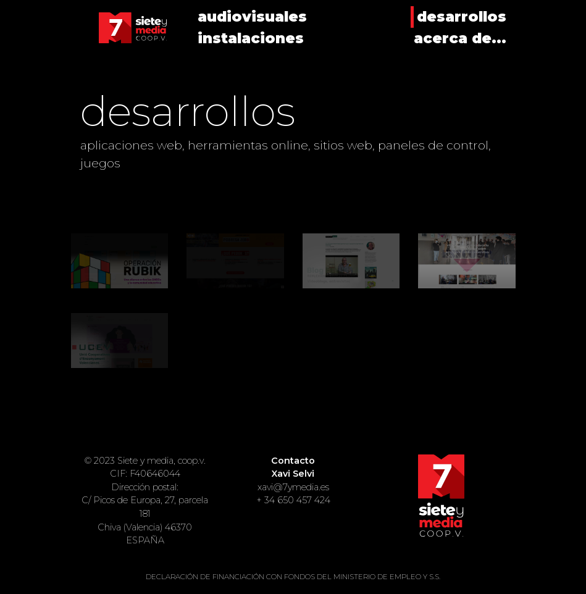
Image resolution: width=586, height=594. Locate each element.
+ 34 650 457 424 (293, 500)
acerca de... (460, 38)
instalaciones (251, 38)
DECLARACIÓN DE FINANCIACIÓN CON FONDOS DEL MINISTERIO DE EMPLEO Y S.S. (293, 576)
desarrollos (461, 16)
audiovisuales (252, 16)
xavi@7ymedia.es (293, 487)
